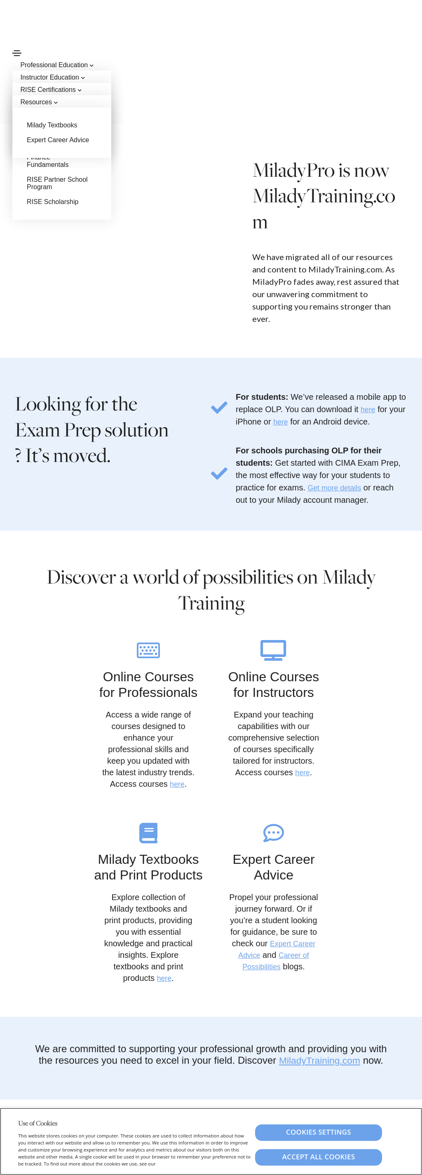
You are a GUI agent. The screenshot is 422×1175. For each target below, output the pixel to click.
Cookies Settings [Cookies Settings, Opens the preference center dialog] (318, 1132)
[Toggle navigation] (16, 53)
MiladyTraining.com (319, 1060)
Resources (38, 102)
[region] (211, 1141)
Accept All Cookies (318, 1157)
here (369, 409)
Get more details (338, 487)
